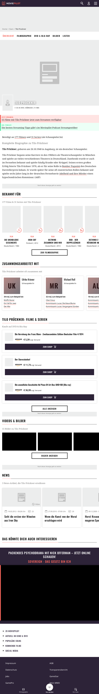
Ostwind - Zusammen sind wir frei (53, 241)
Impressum (10, 663)
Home (4, 29)
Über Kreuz (50, 300)
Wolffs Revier (9, 300)
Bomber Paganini (71, 166)
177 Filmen (20, 137)
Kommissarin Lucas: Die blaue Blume (60, 303)
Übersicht (8, 35)
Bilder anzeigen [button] (49, 455)
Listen (66, 35)
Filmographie (24, 35)
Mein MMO (55, 683)
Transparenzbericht (59, 669)
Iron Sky (32, 239)
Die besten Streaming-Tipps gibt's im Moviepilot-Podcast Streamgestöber (40, 127)
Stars (11, 29)
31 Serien (36, 137)
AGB (51, 663)
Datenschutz (11, 669)
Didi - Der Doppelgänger (73, 241)
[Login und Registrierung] (88, 3)
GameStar (54, 676)
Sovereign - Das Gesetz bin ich (49, 561)
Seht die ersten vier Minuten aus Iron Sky (19, 518)
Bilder (56, 35)
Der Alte (7, 306)
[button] (23, 690)
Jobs (7, 676)
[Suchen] (82, 3)
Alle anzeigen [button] (50, 408)
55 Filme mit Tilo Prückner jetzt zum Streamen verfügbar (32, 119)
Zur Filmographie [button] (49, 252)
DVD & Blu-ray (42, 35)
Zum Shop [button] (49, 346)
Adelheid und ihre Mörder (73, 173)
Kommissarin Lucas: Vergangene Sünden (62, 306)
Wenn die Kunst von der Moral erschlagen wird (61, 518)
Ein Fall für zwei (10, 303)
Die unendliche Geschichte (11, 241)
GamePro (9, 683)
